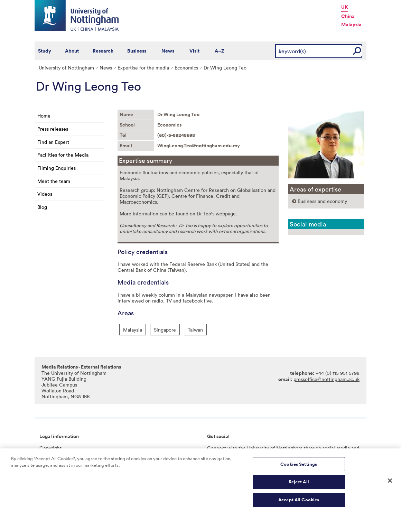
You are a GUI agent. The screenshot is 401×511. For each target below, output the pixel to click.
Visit (194, 50)
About (72, 50)
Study (44, 50)
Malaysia (351, 24)
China (348, 16)
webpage (226, 213)
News (167, 50)
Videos (44, 194)
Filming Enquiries (56, 168)
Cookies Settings (298, 467)
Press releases (52, 129)
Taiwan (195, 329)
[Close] (390, 483)
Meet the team (53, 181)
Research (103, 50)
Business (136, 50)
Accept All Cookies (298, 503)
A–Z (219, 50)
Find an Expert (53, 142)
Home (43, 115)
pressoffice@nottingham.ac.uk (326, 379)
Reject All (299, 485)
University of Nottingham (66, 67)
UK (344, 6)
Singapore (165, 329)
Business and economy (322, 201)
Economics (186, 67)
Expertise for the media (143, 67)
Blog (42, 207)
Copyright (50, 448)
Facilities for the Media (62, 154)
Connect (216, 448)
